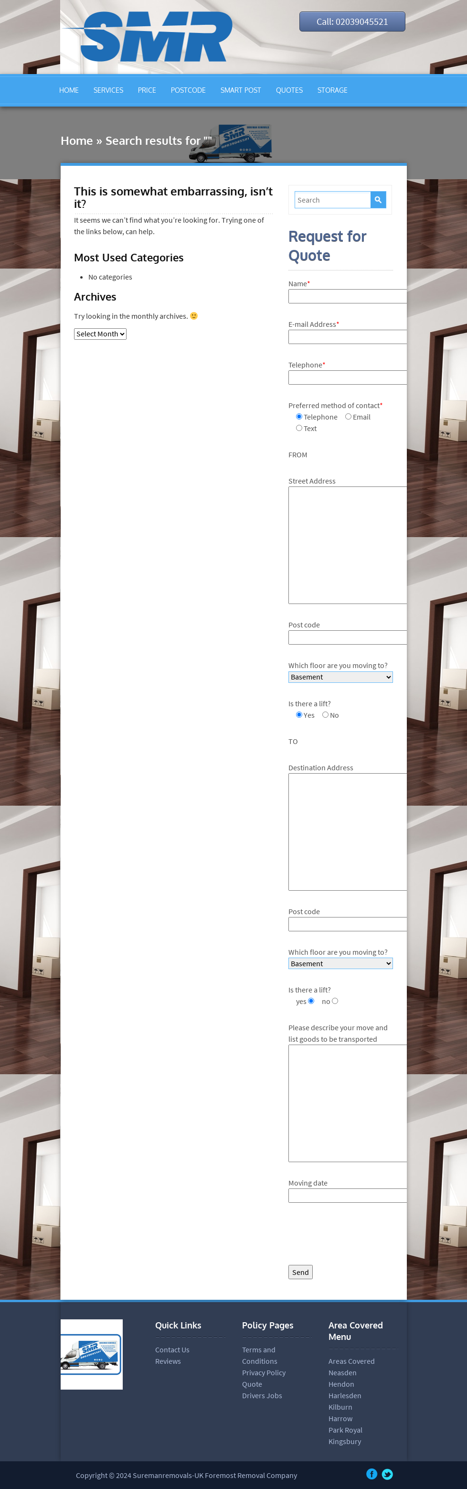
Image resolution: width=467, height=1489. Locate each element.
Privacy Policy (264, 1372)
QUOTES (289, 90)
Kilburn (340, 1407)
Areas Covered (352, 1361)
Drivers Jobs (262, 1395)
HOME (69, 90)
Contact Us (172, 1349)
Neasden (343, 1372)
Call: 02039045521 (352, 21)
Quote (252, 1384)
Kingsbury (345, 1441)
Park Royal (345, 1430)
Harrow (340, 1418)
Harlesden (345, 1395)
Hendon (341, 1384)
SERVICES (108, 90)
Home (77, 140)
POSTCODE (188, 90)
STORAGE (333, 90)
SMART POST (241, 90)
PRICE (147, 90)
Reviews (168, 1361)
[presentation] (361, 1236)
